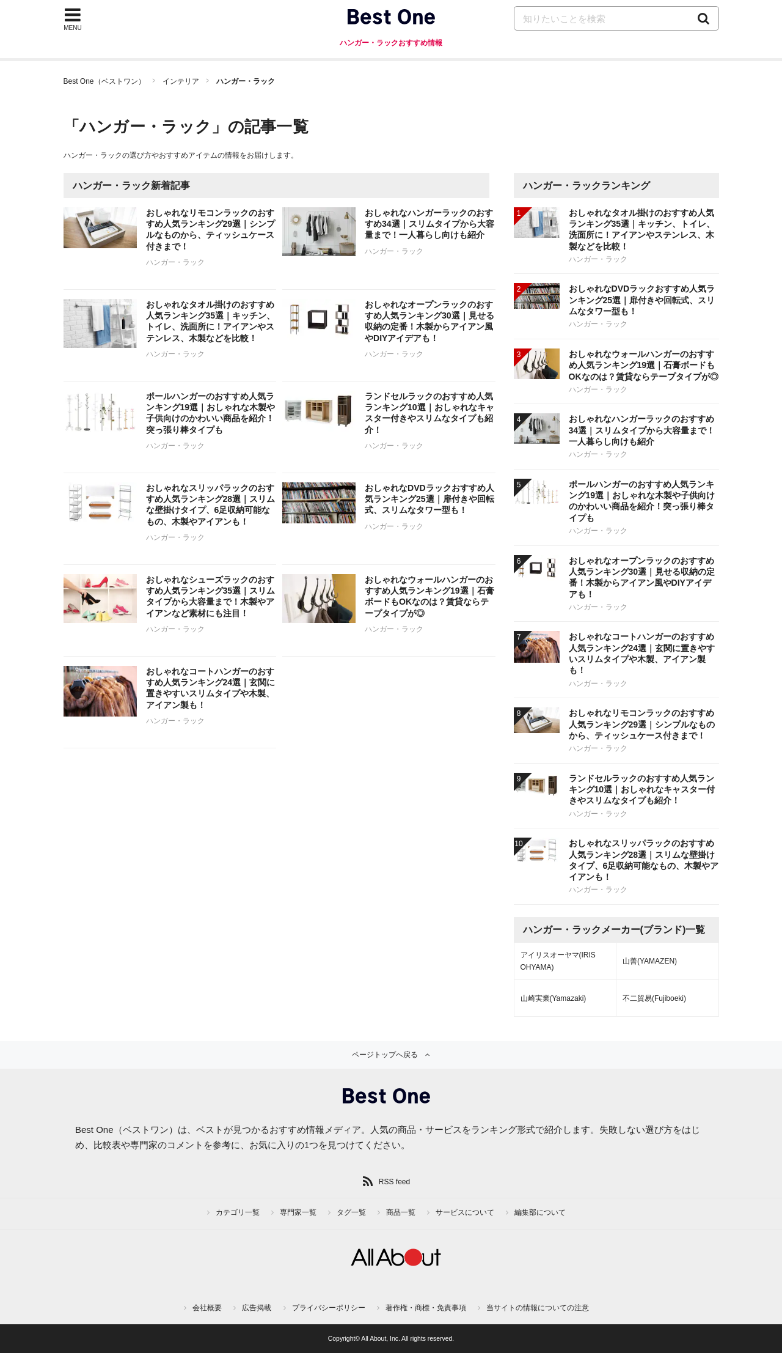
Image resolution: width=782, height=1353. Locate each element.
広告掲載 (256, 1307)
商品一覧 (400, 1212)
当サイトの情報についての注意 (537, 1307)
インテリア (181, 81)
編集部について (540, 1212)
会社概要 (207, 1307)
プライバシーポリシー (328, 1307)
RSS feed (394, 1182)
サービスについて (465, 1212)
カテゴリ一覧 (238, 1212)
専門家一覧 (298, 1212)
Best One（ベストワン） (104, 81)
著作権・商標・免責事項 (426, 1307)
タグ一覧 (351, 1212)
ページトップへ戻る (385, 1054)
